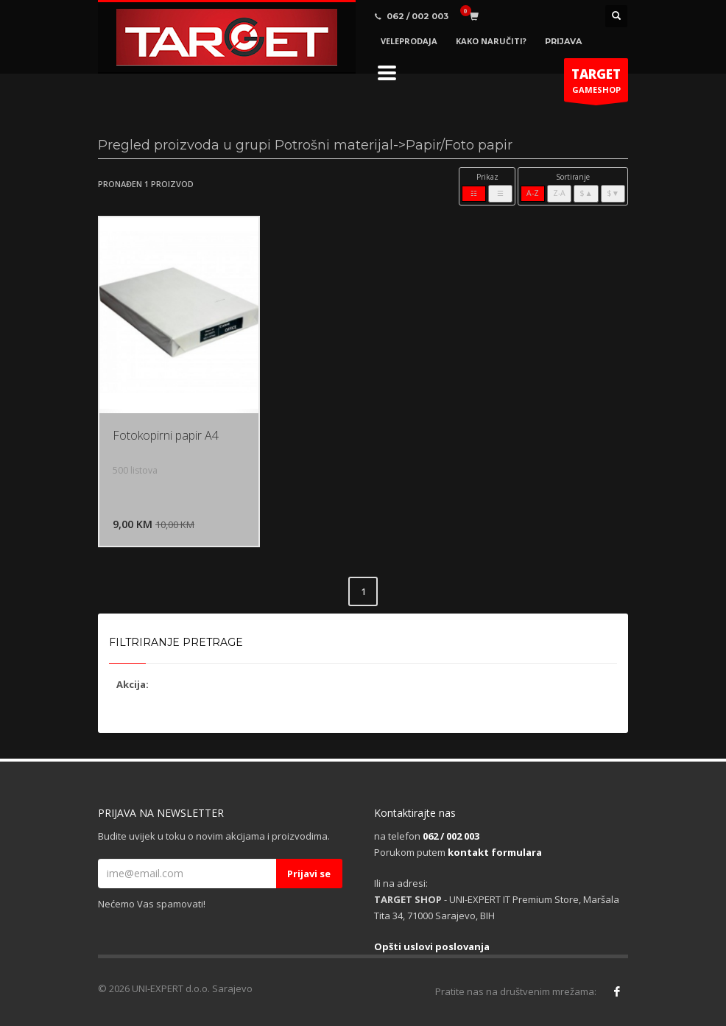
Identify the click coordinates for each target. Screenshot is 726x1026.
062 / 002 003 (451, 836)
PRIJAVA (563, 41)
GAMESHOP (596, 84)
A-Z (532, 193)
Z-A (559, 193)
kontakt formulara (495, 852)
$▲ (585, 193)
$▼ (613, 193)
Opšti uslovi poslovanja (432, 946)
